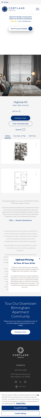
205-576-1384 (20, 339)
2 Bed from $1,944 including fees (20, 19)
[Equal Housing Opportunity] (16, 351)
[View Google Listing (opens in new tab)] (20, 21)
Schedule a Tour (20, 87)
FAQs (11, 190)
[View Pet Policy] (20, 356)
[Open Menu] (37, 9)
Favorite (20, 99)
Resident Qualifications (24, 190)
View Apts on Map (19, 105)
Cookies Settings (20, 413)
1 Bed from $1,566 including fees (20, 17)
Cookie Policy (21, 403)
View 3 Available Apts (20, 93)
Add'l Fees (16, 81)
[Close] (38, 395)
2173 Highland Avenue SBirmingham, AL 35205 (20, 344)
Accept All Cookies (20, 408)
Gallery (7, 105)
